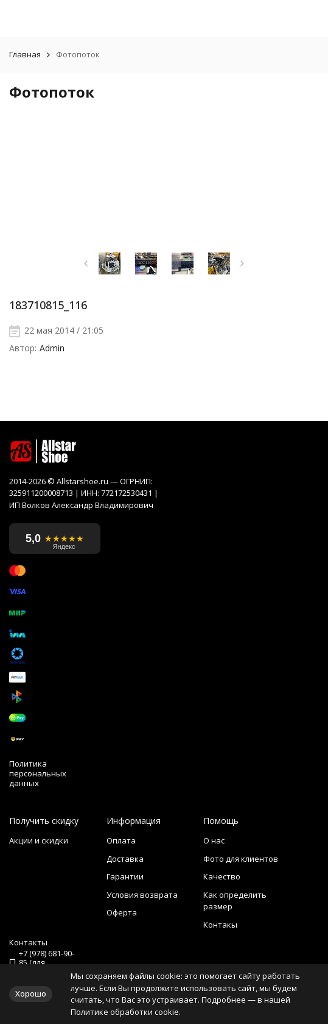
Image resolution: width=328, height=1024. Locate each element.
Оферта (121, 912)
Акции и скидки (38, 840)
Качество (221, 876)
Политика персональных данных (37, 773)
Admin (52, 348)
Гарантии (125, 876)
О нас (214, 840)
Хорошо (30, 993)
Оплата (121, 840)
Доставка (125, 858)
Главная (25, 55)
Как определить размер (235, 900)
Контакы (220, 924)
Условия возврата (142, 894)
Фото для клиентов (240, 858)
